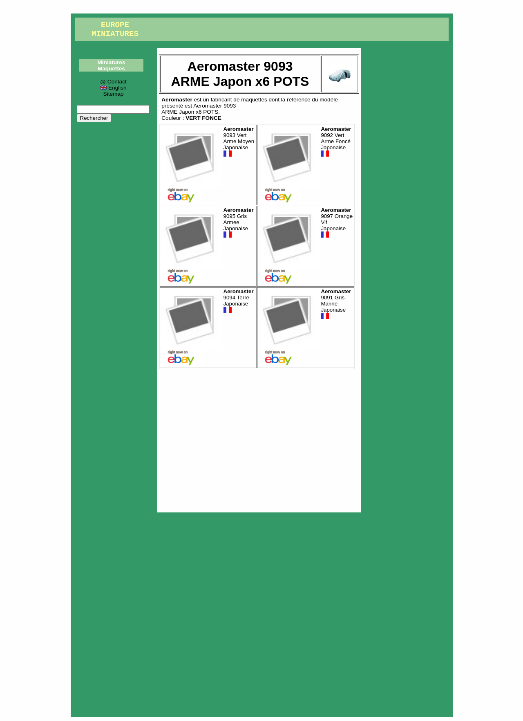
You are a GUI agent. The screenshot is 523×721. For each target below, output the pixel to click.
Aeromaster (176, 100)
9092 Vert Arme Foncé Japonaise (336, 142)
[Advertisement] (259, 439)
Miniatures (111, 62)
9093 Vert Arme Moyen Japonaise (239, 142)
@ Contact (113, 82)
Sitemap (113, 94)
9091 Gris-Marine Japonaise (336, 304)
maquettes (254, 100)
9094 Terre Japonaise (239, 301)
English (113, 88)
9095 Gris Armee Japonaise (239, 223)
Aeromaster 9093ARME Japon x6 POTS (198, 109)
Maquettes (111, 68)
